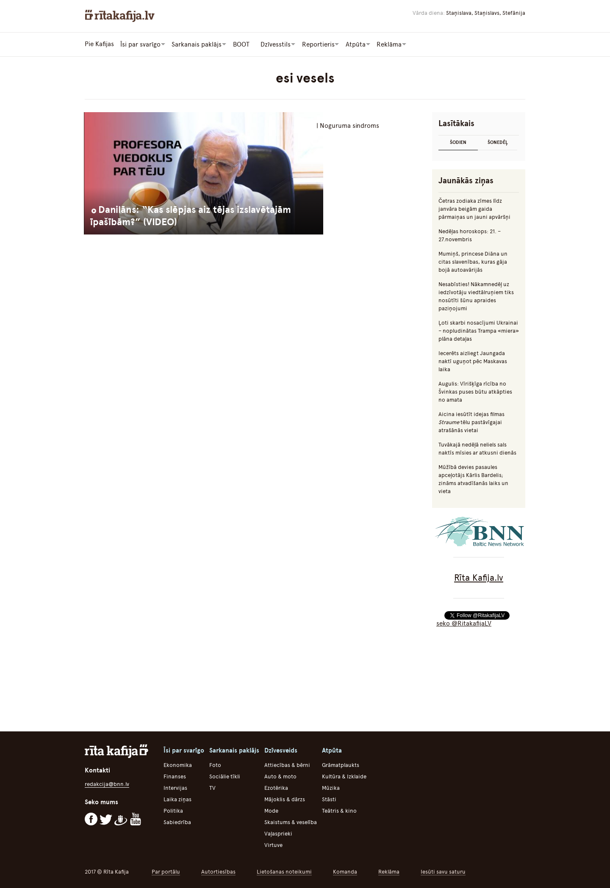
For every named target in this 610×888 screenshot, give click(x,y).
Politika (173, 810)
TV (212, 787)
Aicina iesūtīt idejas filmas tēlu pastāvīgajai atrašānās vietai (471, 422)
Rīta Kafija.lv (478, 577)
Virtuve (273, 844)
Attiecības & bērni (287, 764)
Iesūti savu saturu (443, 871)
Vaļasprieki (278, 833)
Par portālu (166, 871)
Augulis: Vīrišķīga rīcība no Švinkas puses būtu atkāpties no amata (475, 391)
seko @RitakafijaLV (463, 623)
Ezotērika (276, 787)
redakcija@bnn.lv (107, 783)
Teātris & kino (339, 810)
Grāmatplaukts (340, 764)
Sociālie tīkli (224, 776)
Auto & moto (280, 776)
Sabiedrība (177, 822)
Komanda (345, 871)
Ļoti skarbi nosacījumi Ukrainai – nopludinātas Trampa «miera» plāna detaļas (478, 330)
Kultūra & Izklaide (344, 776)
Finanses (175, 776)
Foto (215, 764)
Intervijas (175, 787)
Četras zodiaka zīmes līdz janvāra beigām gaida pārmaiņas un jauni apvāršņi (474, 208)
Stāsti (329, 799)
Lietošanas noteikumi (284, 871)
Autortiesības (218, 871)
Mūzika (331, 787)
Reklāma (388, 871)
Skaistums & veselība (290, 822)
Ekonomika (178, 764)
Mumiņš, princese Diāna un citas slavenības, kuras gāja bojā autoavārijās (472, 261)
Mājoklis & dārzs (284, 799)
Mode (271, 810)
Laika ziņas (177, 799)
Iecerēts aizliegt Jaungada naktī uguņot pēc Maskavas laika (472, 361)
